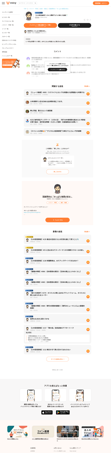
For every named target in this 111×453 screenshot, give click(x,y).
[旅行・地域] (63, 202)
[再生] (88, 93)
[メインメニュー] (3, 3)
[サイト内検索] (35, 3)
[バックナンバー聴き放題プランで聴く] (40, 25)
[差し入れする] (57, 171)
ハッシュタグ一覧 (7, 56)
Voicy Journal (73, 451)
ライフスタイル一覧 (8, 21)
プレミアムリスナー (8, 48)
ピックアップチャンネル (9, 44)
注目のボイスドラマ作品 (9, 40)
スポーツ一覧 (6, 36)
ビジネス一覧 (6, 17)
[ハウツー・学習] (52, 202)
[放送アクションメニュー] (90, 20)
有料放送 (4, 52)
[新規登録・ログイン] (101, 3)
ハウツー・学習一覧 (8, 25)
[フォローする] (57, 220)
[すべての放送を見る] (57, 359)
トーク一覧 (5, 29)
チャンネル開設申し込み (60, 451)
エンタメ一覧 (6, 32)
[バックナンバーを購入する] (57, 69)
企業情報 (32, 451)
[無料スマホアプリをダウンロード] (10, 63)
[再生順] (87, 86)
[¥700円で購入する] (74, 25)
